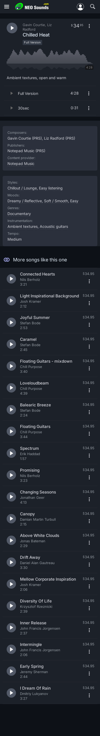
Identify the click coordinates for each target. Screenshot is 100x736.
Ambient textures (22, 226)
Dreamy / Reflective (24, 201)
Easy (74, 201)
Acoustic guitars (54, 226)
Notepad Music (20, 163)
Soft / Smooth (56, 201)
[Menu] (6, 6)
